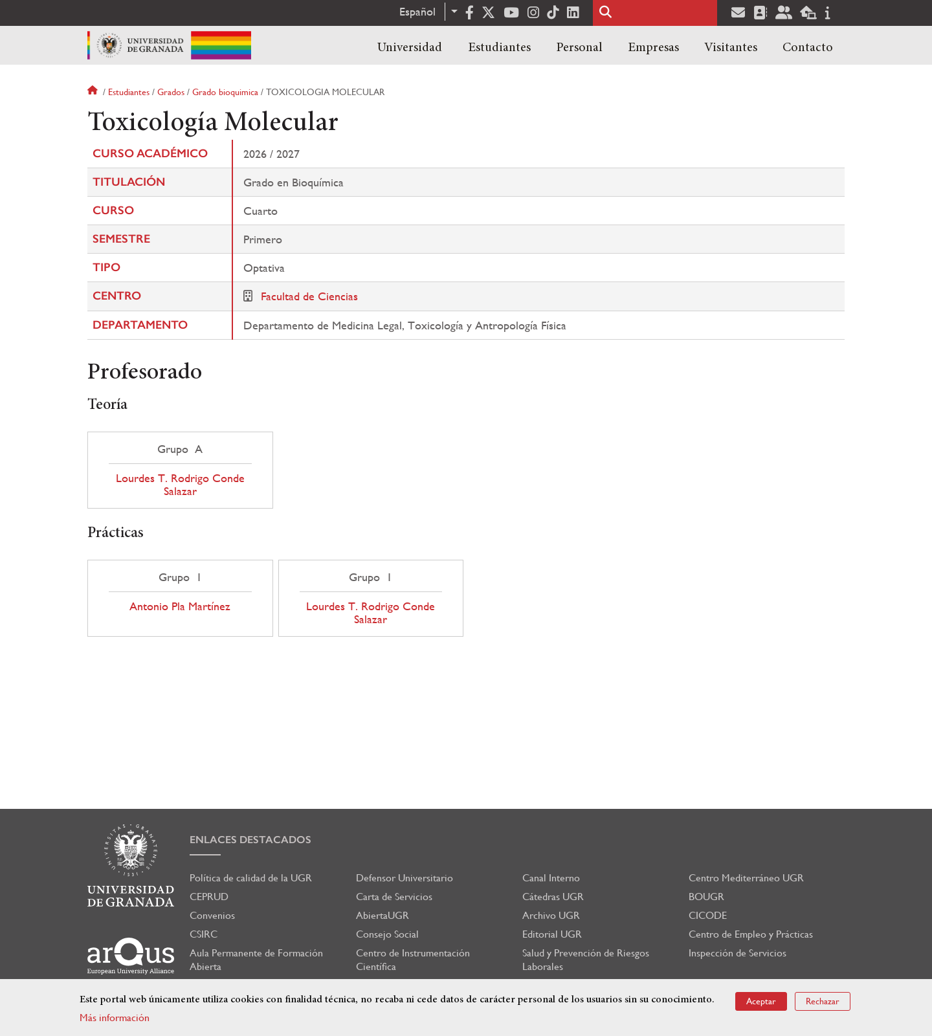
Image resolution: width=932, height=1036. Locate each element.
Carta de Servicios (394, 896)
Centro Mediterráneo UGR (746, 878)
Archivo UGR (551, 915)
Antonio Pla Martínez (179, 606)
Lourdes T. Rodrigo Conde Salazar (180, 485)
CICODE (708, 915)
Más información (115, 1017)
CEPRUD (209, 896)
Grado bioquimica (225, 92)
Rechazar (822, 1001)
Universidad (409, 47)
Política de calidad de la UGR (251, 878)
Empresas (653, 47)
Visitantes (730, 47)
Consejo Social (387, 934)
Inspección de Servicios (737, 953)
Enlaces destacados (250, 839)
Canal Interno (551, 878)
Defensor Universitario (404, 878)
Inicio (93, 91)
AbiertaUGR (382, 915)
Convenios (212, 915)
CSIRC (203, 934)
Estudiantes (499, 47)
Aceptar (761, 1001)
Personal (579, 47)
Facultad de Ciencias (309, 296)
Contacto (807, 47)
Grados (170, 92)
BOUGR (706, 896)
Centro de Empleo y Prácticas (751, 934)
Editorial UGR (552, 934)
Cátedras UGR (553, 896)
